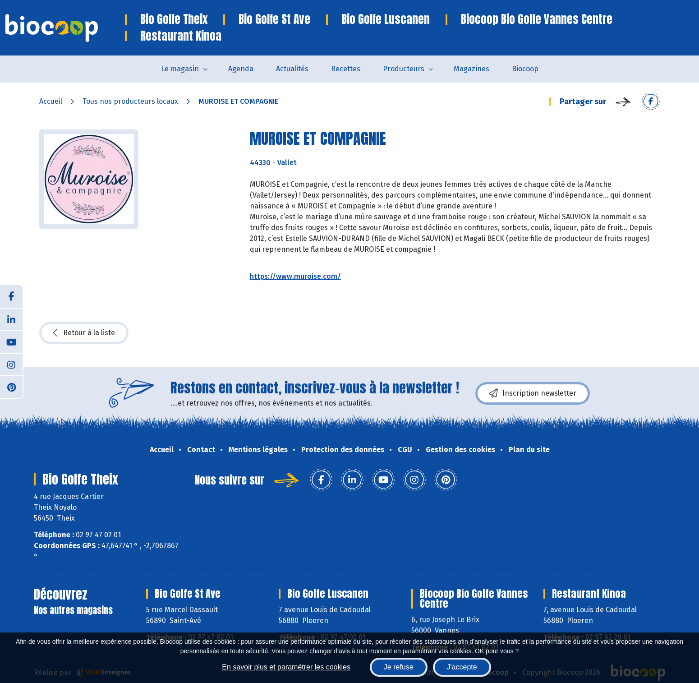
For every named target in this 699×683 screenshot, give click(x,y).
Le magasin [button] (180, 69)
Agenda (240, 69)
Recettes (345, 69)
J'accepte (462, 667)
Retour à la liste (84, 332)
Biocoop (525, 69)
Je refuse (399, 667)
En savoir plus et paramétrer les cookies (286, 667)
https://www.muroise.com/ (295, 276)
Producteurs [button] (403, 69)
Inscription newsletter (532, 393)
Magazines (471, 69)
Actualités (292, 69)
